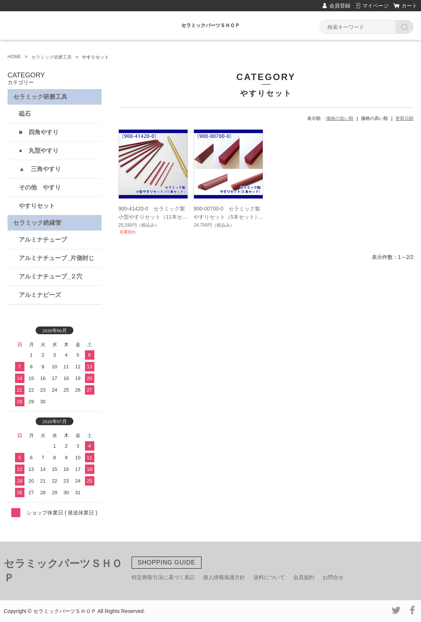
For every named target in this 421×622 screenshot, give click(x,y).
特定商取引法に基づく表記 (163, 577)
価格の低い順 (339, 118)
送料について (269, 577)
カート (409, 6)
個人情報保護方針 (224, 577)
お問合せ (333, 577)
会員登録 (339, 6)
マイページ (375, 6)
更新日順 (404, 118)
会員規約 (303, 577)
